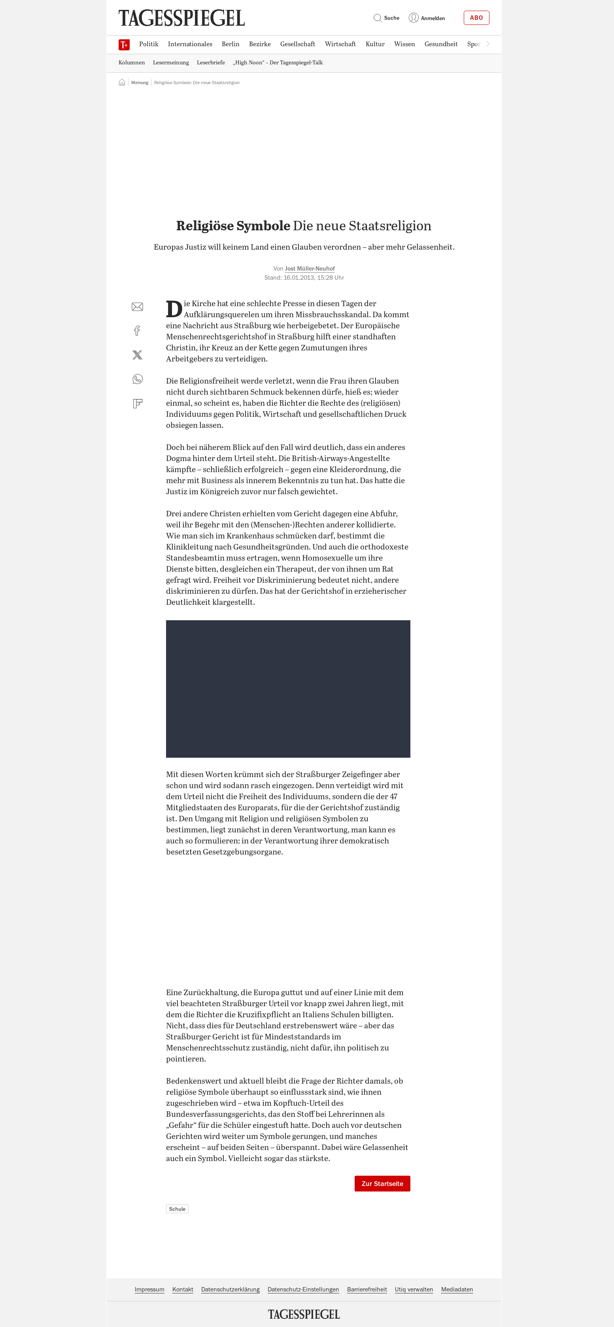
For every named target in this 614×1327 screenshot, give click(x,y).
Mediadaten (457, 1289)
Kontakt (182, 1289)
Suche (386, 17)
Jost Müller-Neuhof (310, 268)
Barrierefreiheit (367, 1289)
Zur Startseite (382, 1183)
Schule (177, 1209)
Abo (476, 18)
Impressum (149, 1289)
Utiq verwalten (414, 1289)
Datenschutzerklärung (230, 1289)
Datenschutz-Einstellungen (303, 1289)
